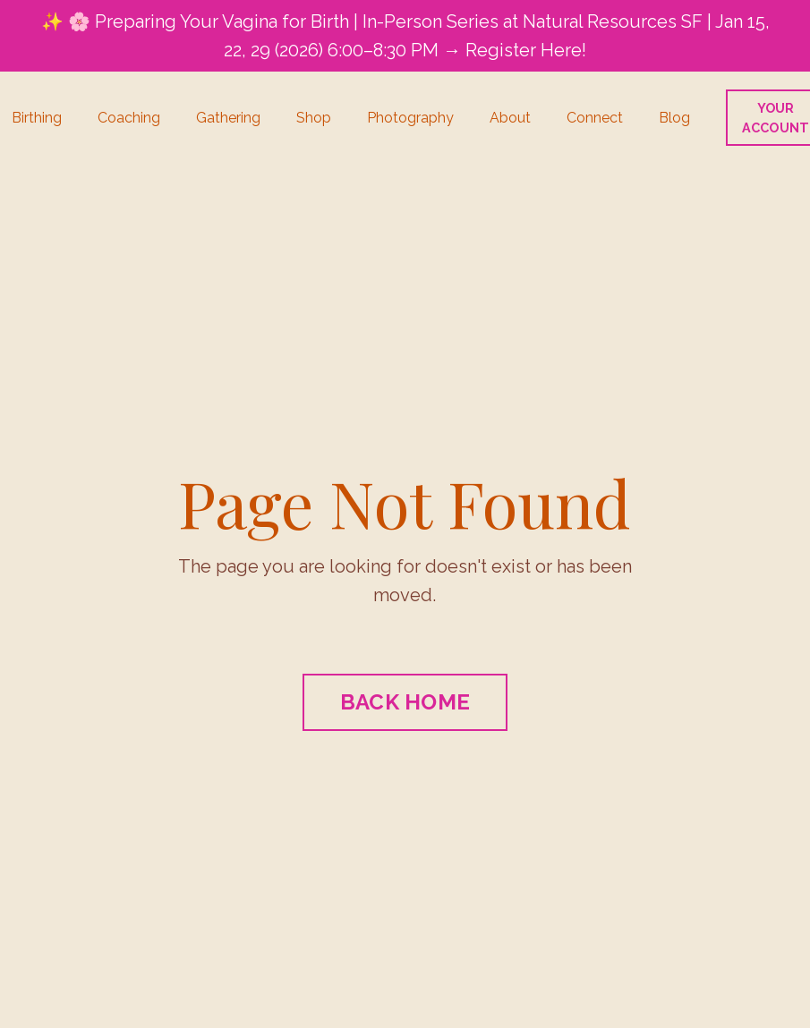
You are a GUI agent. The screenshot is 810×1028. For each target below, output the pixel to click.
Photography (410, 117)
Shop (313, 117)
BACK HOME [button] (405, 702)
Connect (595, 117)
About (510, 117)
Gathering (228, 117)
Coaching (129, 117)
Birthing (37, 117)
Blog (674, 117)
